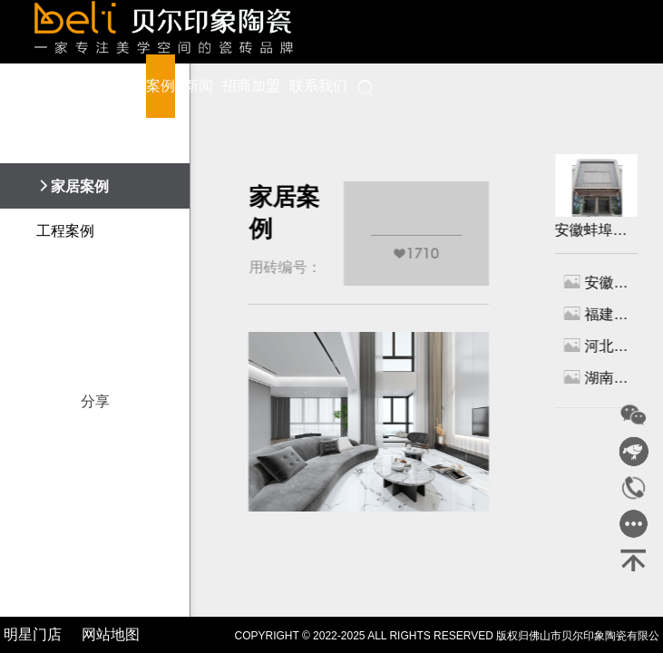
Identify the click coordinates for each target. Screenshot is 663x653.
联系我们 (318, 85)
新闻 (198, 85)
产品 (122, 85)
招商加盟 (251, 85)
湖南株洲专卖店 (598, 376)
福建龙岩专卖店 (598, 313)
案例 (160, 85)
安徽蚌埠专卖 (598, 196)
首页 (46, 85)
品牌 (84, 85)
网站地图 (111, 634)
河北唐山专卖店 (598, 345)
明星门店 (33, 634)
